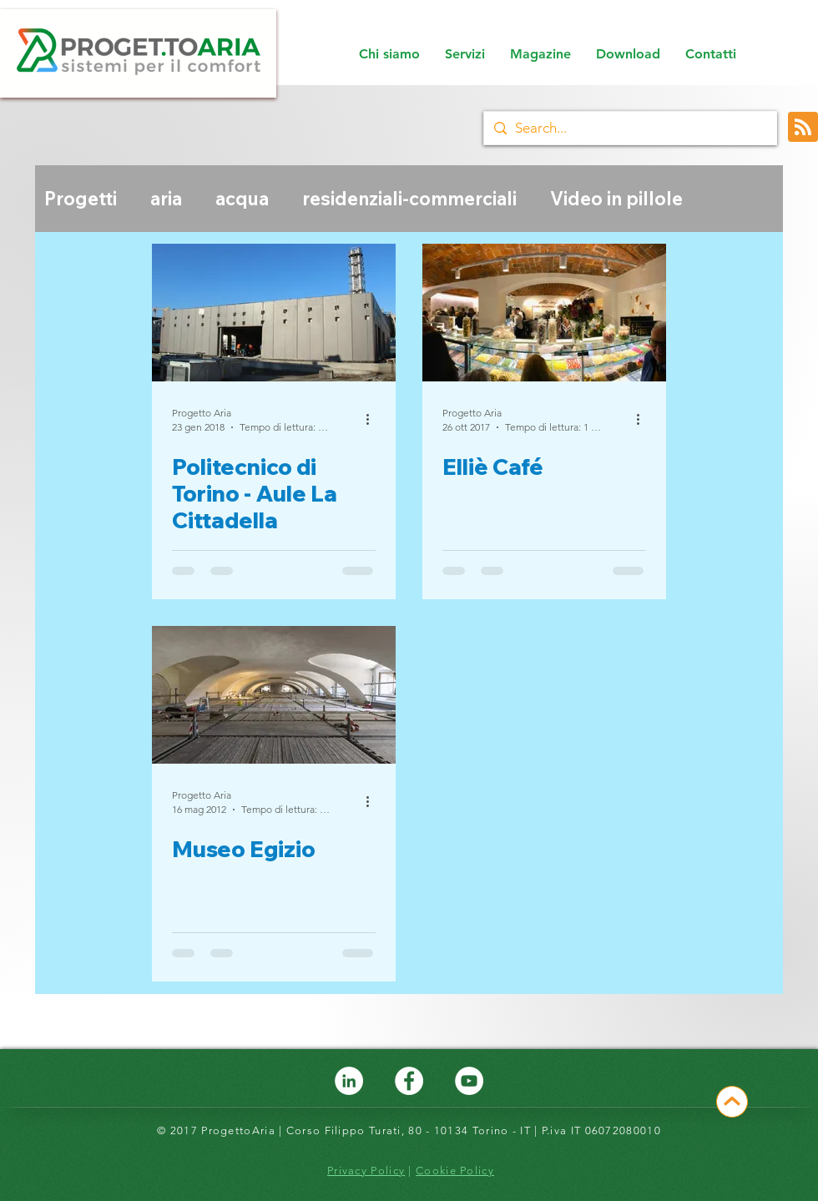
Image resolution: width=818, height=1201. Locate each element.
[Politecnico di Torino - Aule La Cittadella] (274, 312)
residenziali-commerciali (409, 199)
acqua (242, 199)
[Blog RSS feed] (803, 128)
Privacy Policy (366, 1170)
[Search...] (628, 128)
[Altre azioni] (373, 419)
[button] (464, 54)
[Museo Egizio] (274, 695)
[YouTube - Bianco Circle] (469, 1081)
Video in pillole (616, 199)
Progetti (80, 199)
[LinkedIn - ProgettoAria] (349, 1081)
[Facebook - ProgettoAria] (409, 1081)
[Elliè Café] (544, 312)
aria (166, 199)
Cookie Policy (455, 1170)
